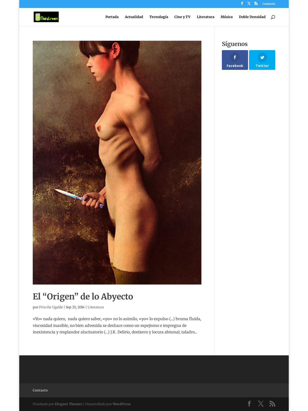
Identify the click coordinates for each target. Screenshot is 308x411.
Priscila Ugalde (51, 307)
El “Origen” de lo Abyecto (83, 297)
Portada (112, 17)
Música (227, 17)
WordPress (122, 404)
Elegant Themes (68, 404)
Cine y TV (182, 17)
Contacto (269, 4)
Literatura (205, 17)
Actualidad (134, 17)
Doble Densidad (252, 17)
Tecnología (158, 17)
